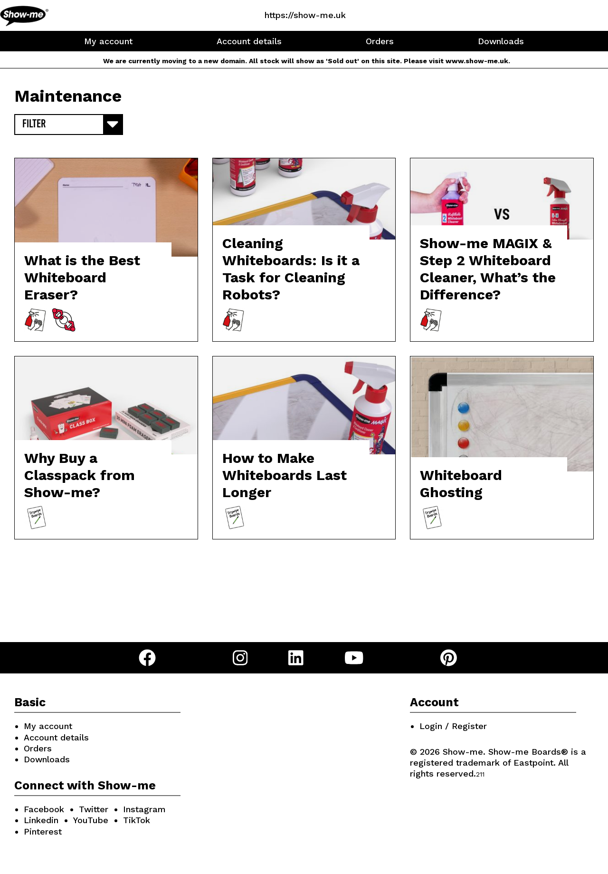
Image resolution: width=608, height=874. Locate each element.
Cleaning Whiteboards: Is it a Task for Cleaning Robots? (291, 269)
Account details (249, 41)
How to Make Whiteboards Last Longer (284, 475)
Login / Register (453, 726)
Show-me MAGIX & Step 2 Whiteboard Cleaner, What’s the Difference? (488, 269)
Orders (380, 41)
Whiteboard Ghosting (461, 483)
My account (108, 41)
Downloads (501, 41)
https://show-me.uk (305, 15)
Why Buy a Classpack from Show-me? (79, 475)
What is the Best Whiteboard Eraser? (82, 277)
